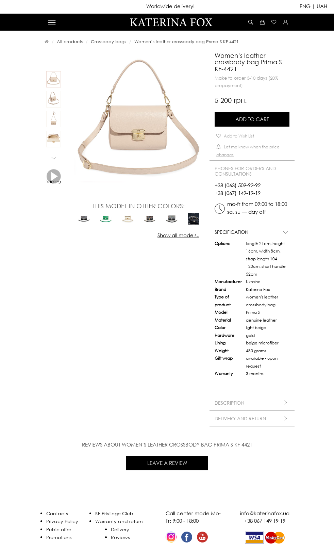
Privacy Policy (62, 521)
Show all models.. (178, 235)
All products (70, 41)
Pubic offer (58, 529)
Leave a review (167, 463)
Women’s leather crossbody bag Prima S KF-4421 (186, 41)
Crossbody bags (108, 41)
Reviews (120, 537)
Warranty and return (119, 521)
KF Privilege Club (114, 513)
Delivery (120, 529)
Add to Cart (252, 119)
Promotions (58, 537)
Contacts (57, 513)
